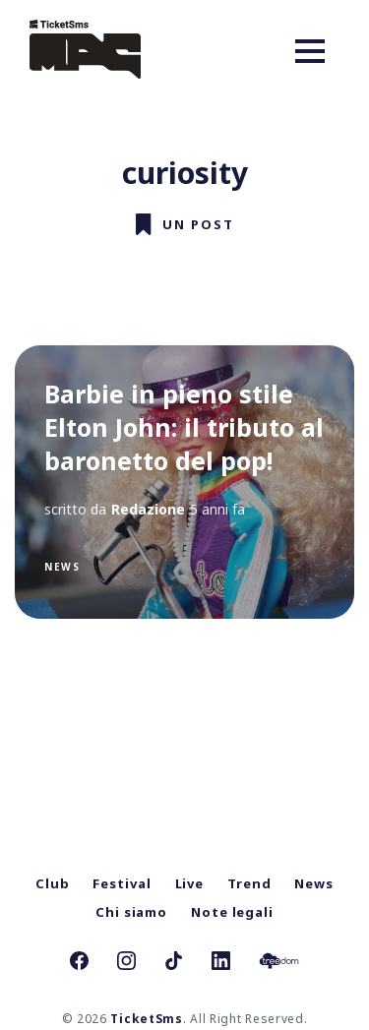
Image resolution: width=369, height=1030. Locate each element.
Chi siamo (131, 912)
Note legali (232, 912)
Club (52, 883)
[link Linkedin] (221, 963)
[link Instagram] (126, 963)
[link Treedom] (279, 963)
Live (190, 883)
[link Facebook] (79, 963)
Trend (249, 883)
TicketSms (146, 1018)
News (62, 567)
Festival (121, 883)
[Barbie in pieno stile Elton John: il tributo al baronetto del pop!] (184, 482)
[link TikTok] (173, 963)
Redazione (148, 509)
